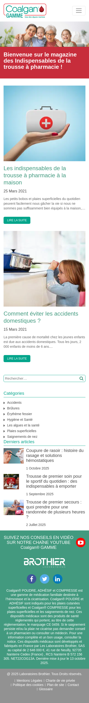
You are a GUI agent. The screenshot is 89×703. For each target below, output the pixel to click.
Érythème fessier (19, 414)
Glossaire (46, 689)
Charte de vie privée (60, 680)
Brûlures (13, 408)
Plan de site (55, 685)
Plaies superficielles (21, 431)
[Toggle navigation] (78, 10)
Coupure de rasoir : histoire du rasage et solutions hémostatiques (55, 455)
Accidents (14, 402)
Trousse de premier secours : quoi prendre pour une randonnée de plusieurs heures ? (55, 509)
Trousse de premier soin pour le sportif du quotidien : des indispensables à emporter (54, 481)
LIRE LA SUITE (17, 220)
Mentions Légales (29, 680)
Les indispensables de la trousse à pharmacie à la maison (35, 175)
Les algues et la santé (23, 425)
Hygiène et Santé (20, 419)
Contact (73, 685)
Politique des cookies (28, 685)
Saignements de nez (22, 436)
